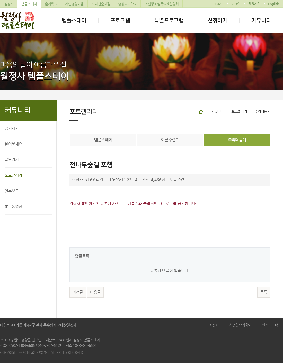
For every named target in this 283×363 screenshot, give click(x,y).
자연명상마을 (74, 4)
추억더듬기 (237, 140)
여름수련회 (170, 140)
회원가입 (254, 4)
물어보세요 (13, 144)
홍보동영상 (13, 206)
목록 (263, 292)
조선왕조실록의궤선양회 (162, 4)
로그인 (235, 4)
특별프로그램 (168, 20)
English (273, 4)
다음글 (95, 292)
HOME (218, 4)
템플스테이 (29, 4)
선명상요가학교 (240, 325)
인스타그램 (270, 325)
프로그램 (120, 20)
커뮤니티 (261, 20)
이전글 (77, 292)
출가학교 (51, 4)
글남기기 (12, 159)
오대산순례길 (101, 4)
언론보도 (12, 191)
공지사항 (12, 128)
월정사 (8, 4)
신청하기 (217, 20)
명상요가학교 (127, 4)
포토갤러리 (13, 175)
